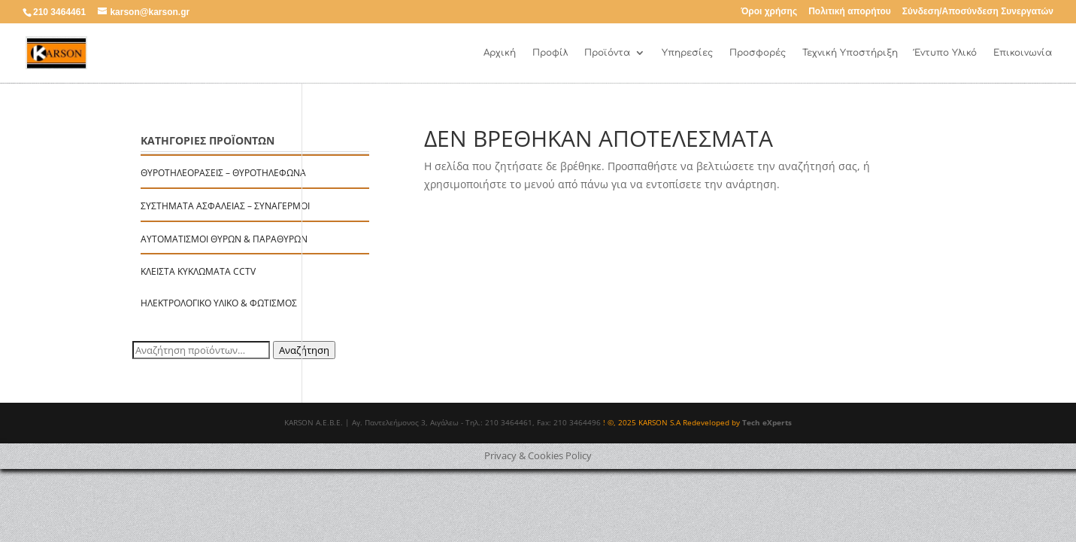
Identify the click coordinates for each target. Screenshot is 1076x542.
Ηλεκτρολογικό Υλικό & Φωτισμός (219, 303)
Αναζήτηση (304, 350)
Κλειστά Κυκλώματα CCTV (198, 271)
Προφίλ (550, 52)
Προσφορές (757, 52)
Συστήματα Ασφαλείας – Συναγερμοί (225, 205)
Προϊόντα (607, 52)
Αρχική (499, 52)
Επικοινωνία (1022, 52)
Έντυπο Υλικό (945, 52)
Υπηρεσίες (687, 52)
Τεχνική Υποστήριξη (850, 52)
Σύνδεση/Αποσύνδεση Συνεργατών (977, 12)
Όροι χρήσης (769, 12)
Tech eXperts (767, 422)
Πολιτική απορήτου (849, 12)
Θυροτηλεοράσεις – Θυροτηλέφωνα (223, 172)
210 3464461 (59, 12)
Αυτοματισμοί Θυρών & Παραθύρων (224, 239)
